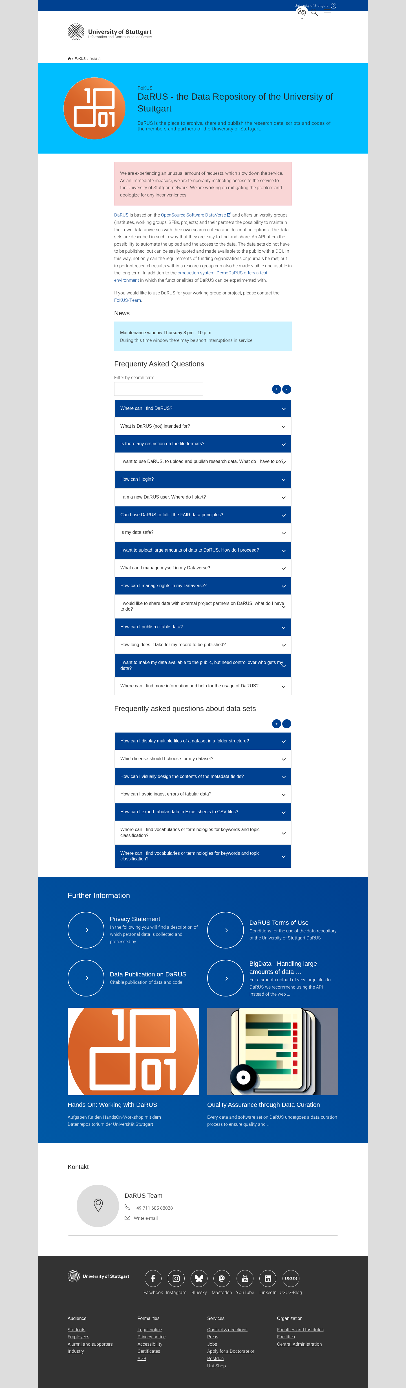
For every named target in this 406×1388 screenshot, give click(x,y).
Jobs (212, 1340)
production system (196, 269)
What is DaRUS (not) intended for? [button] (155, 422)
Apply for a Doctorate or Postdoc (230, 1351)
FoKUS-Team (127, 296)
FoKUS (77, 57)
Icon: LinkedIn (267, 1274)
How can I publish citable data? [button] (151, 623)
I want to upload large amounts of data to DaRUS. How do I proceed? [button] (189, 546)
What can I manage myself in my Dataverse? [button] (165, 564)
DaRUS (121, 211)
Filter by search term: (134, 374)
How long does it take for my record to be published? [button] (173, 641)
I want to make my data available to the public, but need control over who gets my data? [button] (201, 661)
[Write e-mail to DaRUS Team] (141, 1214)
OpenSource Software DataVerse (193, 211)
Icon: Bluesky (199, 1274)
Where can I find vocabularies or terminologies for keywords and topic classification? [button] (190, 828)
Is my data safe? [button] (136, 528)
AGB (142, 1355)
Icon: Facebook (153, 1274)
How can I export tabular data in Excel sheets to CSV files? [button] (179, 808)
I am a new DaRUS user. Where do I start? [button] (163, 493)
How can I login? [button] (137, 475)
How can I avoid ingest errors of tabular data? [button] (165, 790)
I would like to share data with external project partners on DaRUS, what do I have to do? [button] (202, 602)
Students (76, 1326)
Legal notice (150, 1326)
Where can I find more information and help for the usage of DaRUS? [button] (189, 682)
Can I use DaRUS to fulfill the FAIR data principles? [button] (171, 511)
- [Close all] (286, 385)
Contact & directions (227, 1326)
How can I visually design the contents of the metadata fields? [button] (182, 772)
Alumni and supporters (90, 1340)
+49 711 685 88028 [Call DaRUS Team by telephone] (153, 1204)
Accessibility (150, 1340)
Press (212, 1333)
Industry (76, 1347)
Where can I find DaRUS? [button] (146, 404)
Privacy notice (152, 1333)
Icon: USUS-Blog (291, 1274)
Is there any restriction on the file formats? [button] (162, 440)
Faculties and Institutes (300, 1326)
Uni (311, 5)
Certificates (149, 1347)
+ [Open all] (276, 385)
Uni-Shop (216, 1362)
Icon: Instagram (176, 1274)
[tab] (203, 405)
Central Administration (299, 1340)
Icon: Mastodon (221, 1274)
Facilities (286, 1333)
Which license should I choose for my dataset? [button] (166, 755)
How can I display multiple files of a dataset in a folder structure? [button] (184, 737)
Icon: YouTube (245, 1274)
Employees (78, 1333)
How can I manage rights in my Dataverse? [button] (163, 582)
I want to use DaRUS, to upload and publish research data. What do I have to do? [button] (201, 457)
